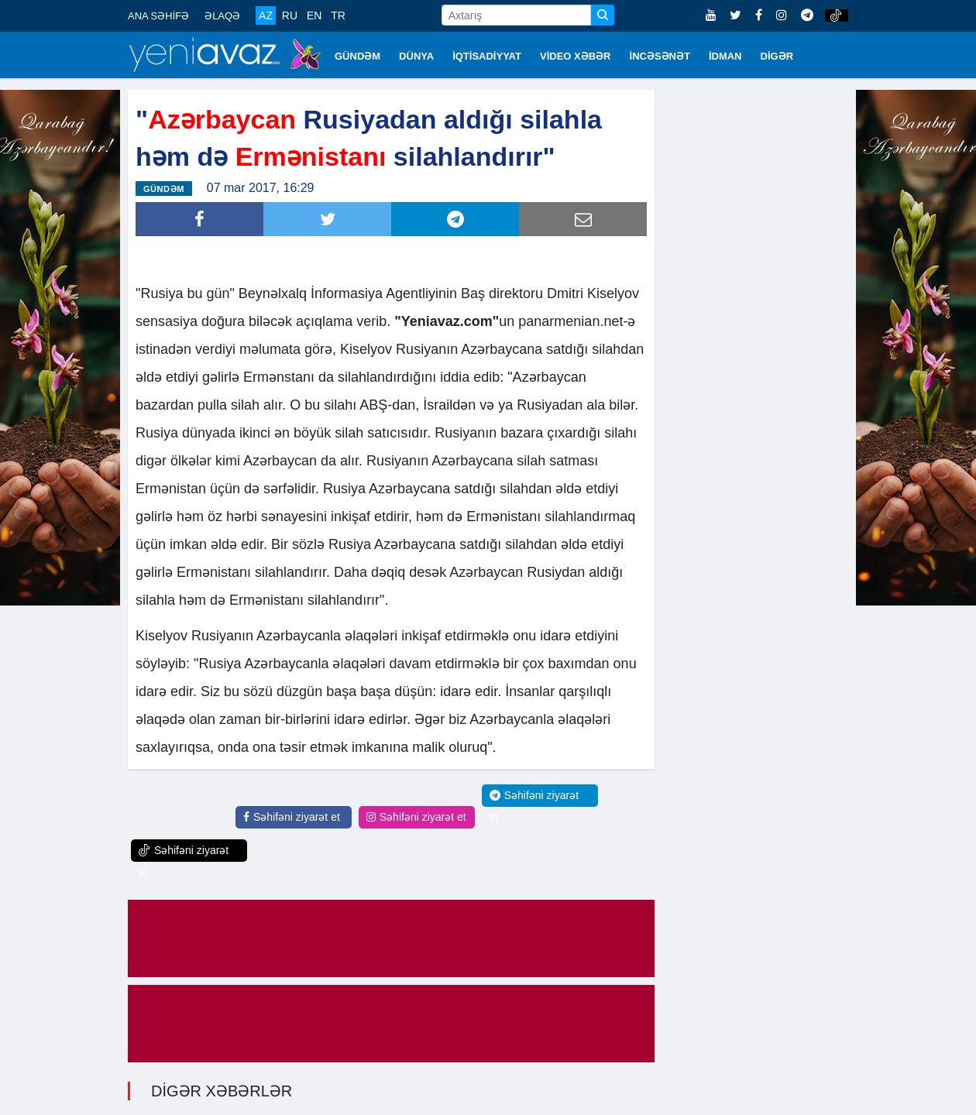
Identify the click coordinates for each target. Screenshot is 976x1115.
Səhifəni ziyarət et (291, 816)
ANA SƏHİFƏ (158, 16)
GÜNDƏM (357, 56)
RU (289, 15)
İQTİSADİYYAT (486, 56)
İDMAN (725, 56)
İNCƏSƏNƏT (660, 56)
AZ (266, 15)
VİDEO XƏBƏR (575, 56)
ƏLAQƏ (222, 16)
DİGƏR (777, 56)
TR (338, 15)
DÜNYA (416, 56)
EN (314, 15)
